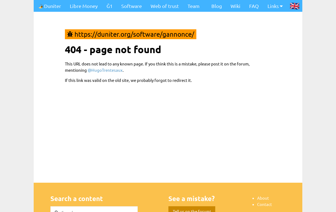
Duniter (49, 6)
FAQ (254, 6)
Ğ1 (110, 6)
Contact (264, 204)
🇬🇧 (295, 5)
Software (131, 6)
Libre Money (84, 6)
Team (194, 6)
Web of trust (165, 6)
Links (275, 6)
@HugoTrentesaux (105, 70)
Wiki (235, 6)
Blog (216, 6)
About (263, 197)
